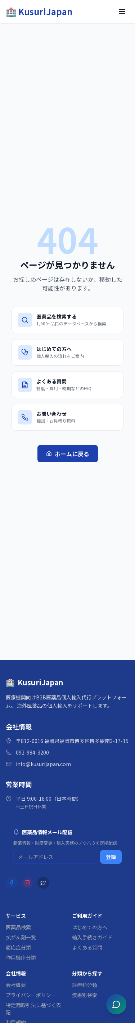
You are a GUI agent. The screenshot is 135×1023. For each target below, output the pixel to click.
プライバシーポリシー (31, 994)
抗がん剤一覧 (21, 937)
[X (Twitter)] (43, 883)
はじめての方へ (89, 927)
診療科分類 (84, 984)
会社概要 (16, 984)
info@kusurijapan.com (43, 764)
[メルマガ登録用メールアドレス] (55, 857)
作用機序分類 (21, 957)
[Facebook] (11, 883)
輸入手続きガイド (92, 937)
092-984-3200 (32, 752)
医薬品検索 (18, 927)
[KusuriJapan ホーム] (39, 11)
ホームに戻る (67, 453)
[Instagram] (27, 883)
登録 (111, 856)
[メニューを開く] (122, 11)
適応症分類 (18, 947)
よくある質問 (87, 947)
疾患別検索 (84, 994)
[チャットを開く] (116, 1004)
